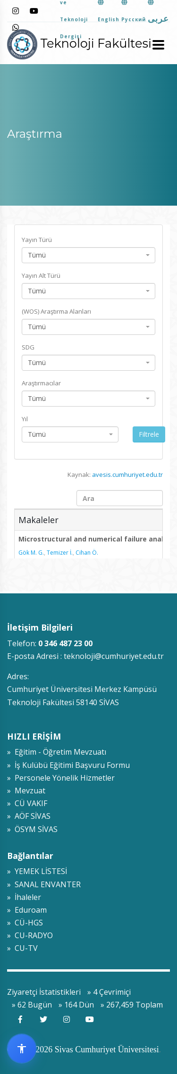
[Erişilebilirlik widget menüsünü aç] (22, 1048)
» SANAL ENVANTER (44, 884)
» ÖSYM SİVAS (32, 829)
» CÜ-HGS (25, 922)
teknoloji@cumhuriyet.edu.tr (114, 656)
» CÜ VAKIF (27, 803)
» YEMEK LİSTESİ (37, 871)
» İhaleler (24, 897)
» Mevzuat (26, 790)
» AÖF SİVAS (29, 816)
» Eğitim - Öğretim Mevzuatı (56, 752)
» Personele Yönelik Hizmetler (61, 778)
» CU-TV (22, 948)
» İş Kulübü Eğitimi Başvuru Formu (68, 765)
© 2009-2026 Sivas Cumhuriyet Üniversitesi (83, 1049)
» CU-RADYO (30, 935)
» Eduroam (27, 910)
